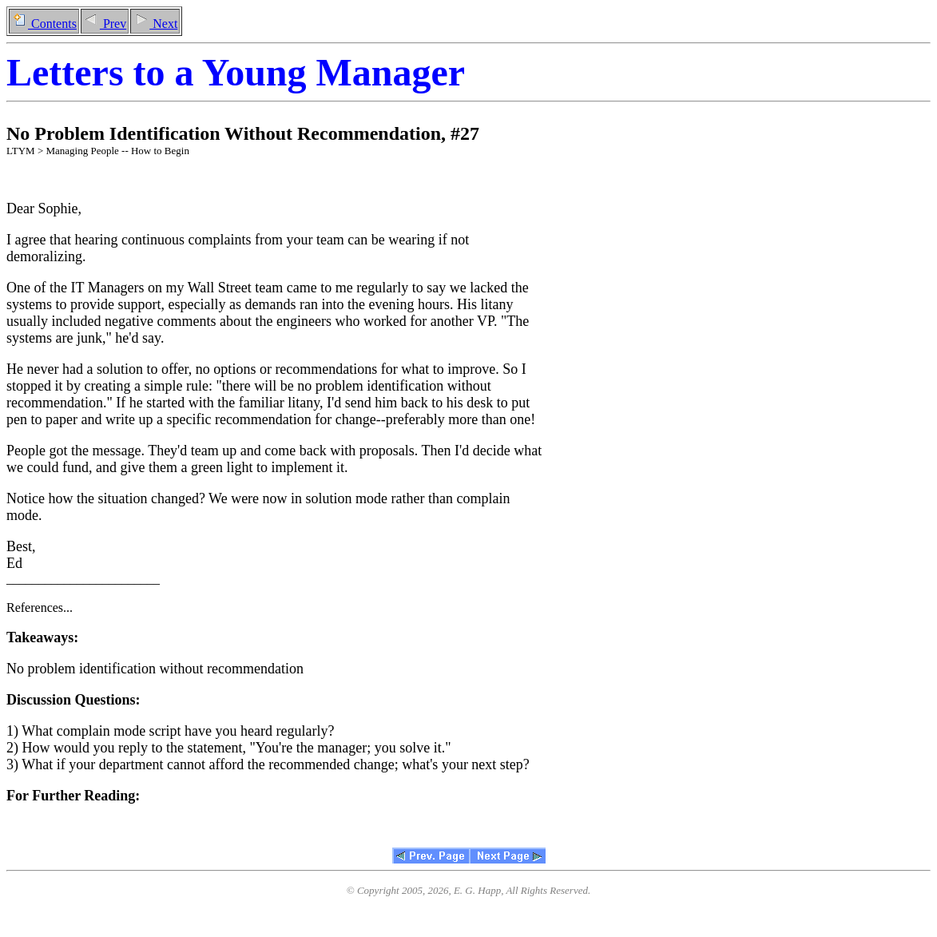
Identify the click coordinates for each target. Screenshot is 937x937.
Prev (104, 23)
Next (155, 23)
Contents (44, 23)
